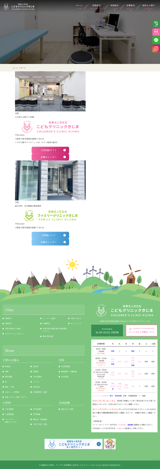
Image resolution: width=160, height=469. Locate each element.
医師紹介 (96, 6)
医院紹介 (115, 6)
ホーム (79, 6)
